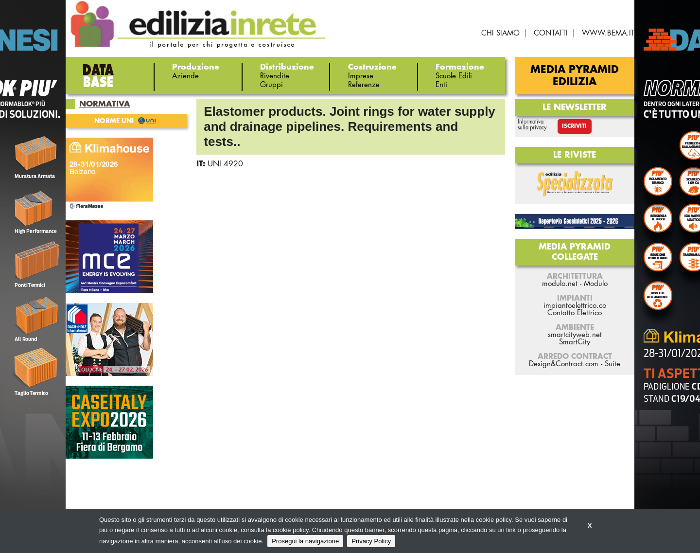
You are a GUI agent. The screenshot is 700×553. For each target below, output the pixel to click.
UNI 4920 (225, 164)
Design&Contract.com (563, 364)
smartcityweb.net (575, 335)
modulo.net (560, 283)
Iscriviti (574, 126)
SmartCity (574, 342)
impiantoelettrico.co (574, 305)
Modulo (596, 283)
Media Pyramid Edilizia (574, 76)
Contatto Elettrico (574, 313)
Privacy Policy (371, 541)
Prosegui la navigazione (305, 541)
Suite (612, 364)
